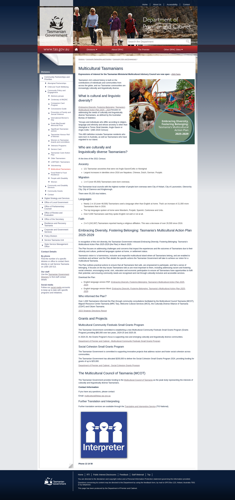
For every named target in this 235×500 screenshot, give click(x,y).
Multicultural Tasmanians (60, 169)
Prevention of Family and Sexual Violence (61, 113)
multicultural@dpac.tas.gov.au (98, 396)
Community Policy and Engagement (56, 91)
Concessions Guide (58, 109)
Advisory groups (57, 96)
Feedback (124, 475)
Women (54, 182)
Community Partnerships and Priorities (57, 78)
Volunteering (56, 166)
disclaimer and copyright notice (109, 479)
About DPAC (118, 49)
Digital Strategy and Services (57, 198)
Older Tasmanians (58, 158)
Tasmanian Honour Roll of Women (60, 135)
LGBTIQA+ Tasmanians (60, 162)
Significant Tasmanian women (59, 130)
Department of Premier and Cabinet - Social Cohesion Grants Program (109, 365)
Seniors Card (56, 149)
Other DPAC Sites (173, 49)
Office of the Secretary (54, 219)
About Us (157, 4)
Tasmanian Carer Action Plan (60, 154)
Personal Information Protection (140, 479)
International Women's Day (60, 119)
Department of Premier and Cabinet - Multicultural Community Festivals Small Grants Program (119, 341)
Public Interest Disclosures (104, 475)
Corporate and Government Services (56, 231)
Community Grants (55, 191)
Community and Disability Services (58, 186)
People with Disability (59, 178)
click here (175, 74)
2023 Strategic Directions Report (92, 311)
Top (148, 475)
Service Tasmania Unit (54, 240)
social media (56, 287)
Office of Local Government (56, 202)
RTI (88, 475)
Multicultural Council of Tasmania (138, 380)
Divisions (92, 49)
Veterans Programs (58, 146)
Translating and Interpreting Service (140, 406)
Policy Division (50, 236)
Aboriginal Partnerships (57, 83)
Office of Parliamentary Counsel (54, 207)
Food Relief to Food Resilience (59, 174)
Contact (186, 4)
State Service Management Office (56, 245)
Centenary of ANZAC (59, 100)
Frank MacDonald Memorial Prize (58, 124)
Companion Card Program (57, 104)
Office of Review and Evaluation (53, 214)
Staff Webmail (138, 475)
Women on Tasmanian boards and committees (60, 141)
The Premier (143, 49)
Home (145, 4)
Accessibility (172, 4)
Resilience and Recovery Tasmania (55, 224)
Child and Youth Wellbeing (58, 87)
